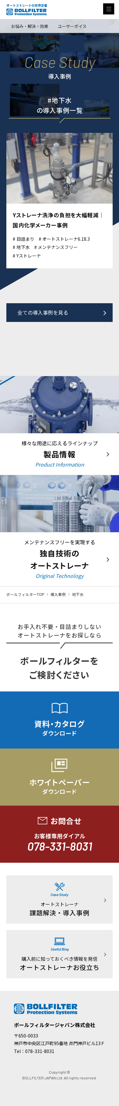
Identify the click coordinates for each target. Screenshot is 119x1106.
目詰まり (25, 239)
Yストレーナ (29, 256)
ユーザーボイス (72, 26)
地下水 (23, 247)
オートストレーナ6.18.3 (66, 239)
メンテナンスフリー (58, 247)
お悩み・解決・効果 (29, 26)
